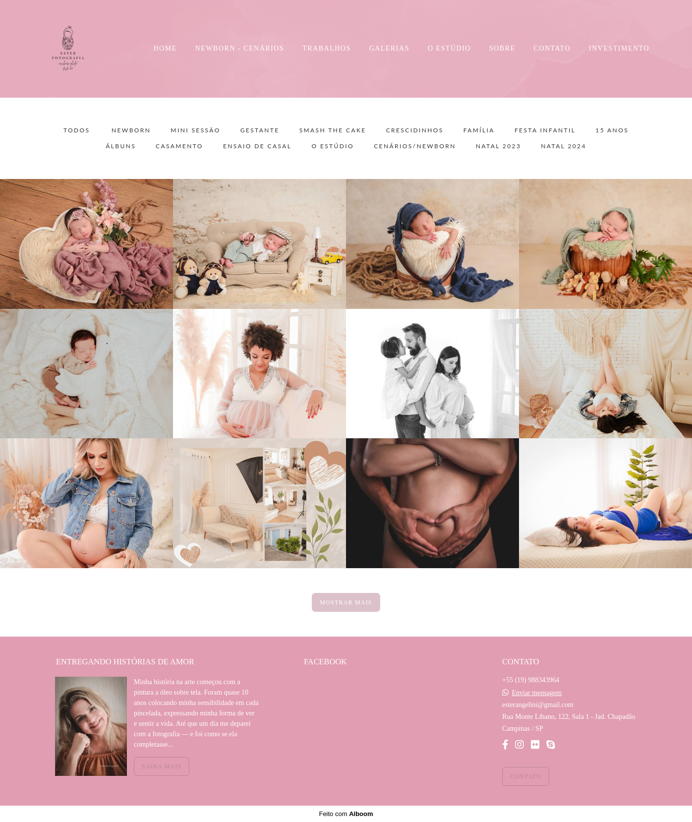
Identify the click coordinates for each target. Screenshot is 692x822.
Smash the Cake (332, 130)
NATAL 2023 (498, 146)
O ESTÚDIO (449, 48)
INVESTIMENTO (619, 48)
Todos (76, 130)
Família (479, 130)
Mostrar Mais (346, 602)
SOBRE (502, 48)
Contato (525, 776)
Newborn (131, 130)
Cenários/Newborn (415, 146)
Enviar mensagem (537, 693)
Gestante (260, 130)
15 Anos (612, 130)
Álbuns (121, 146)
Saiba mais (161, 766)
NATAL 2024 (563, 146)
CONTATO (552, 48)
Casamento (179, 146)
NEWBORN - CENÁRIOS (239, 48)
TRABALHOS (326, 48)
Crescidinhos (415, 130)
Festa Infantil (545, 130)
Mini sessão (195, 130)
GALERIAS (389, 48)
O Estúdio (332, 146)
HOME (165, 48)
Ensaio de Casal (257, 146)
